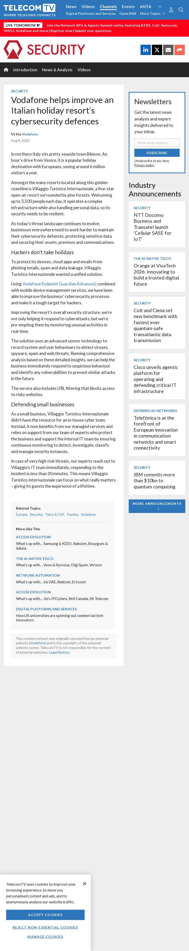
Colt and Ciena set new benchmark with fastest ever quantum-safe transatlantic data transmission (155, 325)
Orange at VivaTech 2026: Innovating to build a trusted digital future (156, 274)
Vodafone (30, 134)
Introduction (25, 69)
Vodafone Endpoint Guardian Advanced (58, 283)
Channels (108, 6)
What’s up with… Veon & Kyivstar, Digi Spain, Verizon (59, 565)
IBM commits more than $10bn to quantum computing (154, 480)
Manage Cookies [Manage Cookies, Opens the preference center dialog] (45, 937)
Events (128, 6)
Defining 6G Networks (155, 411)
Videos (88, 6)
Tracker (72, 514)
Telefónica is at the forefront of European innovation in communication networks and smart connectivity (156, 433)
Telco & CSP (54, 514)
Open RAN (127, 13)
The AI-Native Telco (35, 558)
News (71, 6)
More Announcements (157, 506)
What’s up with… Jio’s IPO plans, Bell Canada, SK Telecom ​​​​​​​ (62, 598)
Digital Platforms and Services (91, 13)
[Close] (84, 883)
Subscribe (156, 153)
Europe (21, 514)
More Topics (152, 13)
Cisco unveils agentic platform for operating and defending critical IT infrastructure (156, 379)
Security (19, 91)
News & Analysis (57, 69)
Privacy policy (144, 165)
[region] (45, 913)
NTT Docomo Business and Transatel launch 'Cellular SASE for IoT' (153, 227)
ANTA (145, 6)
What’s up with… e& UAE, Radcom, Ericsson (51, 582)
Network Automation (38, 575)
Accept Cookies (45, 915)
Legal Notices (59, 652)
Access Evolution (33, 537)
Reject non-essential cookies (45, 927)
